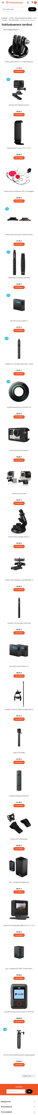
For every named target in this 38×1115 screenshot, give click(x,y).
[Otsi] (15, 9)
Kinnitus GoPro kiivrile (19, 493)
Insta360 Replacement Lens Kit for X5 (19, 407)
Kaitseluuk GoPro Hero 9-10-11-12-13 (19, 148)
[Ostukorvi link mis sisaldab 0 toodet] (34, 3)
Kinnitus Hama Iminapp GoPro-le (19, 537)
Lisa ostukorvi (19, 71)
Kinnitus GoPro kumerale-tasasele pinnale (19, 234)
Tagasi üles (28, 1076)
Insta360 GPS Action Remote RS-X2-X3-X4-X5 (19, 1012)
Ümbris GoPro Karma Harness (19, 450)
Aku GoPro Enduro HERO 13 (19, 321)
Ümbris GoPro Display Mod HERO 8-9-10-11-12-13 (19, 925)
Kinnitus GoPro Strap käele (19, 839)
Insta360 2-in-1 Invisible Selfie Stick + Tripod (19, 364)
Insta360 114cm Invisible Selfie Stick (19, 623)
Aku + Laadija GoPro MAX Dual (19, 882)
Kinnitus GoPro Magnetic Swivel (19, 105)
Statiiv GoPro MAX (19, 753)
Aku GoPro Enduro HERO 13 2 (19, 666)
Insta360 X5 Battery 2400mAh (19, 796)
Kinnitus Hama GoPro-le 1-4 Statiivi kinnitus (19, 62)
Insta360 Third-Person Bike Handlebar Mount (19, 709)
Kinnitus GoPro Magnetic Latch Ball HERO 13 (19, 580)
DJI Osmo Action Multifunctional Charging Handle (19, 1055)
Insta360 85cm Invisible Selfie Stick (19, 277)
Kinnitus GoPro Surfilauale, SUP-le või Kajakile (19, 191)
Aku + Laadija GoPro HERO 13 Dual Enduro (19, 968)
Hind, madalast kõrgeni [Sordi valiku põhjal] (11, 29)
